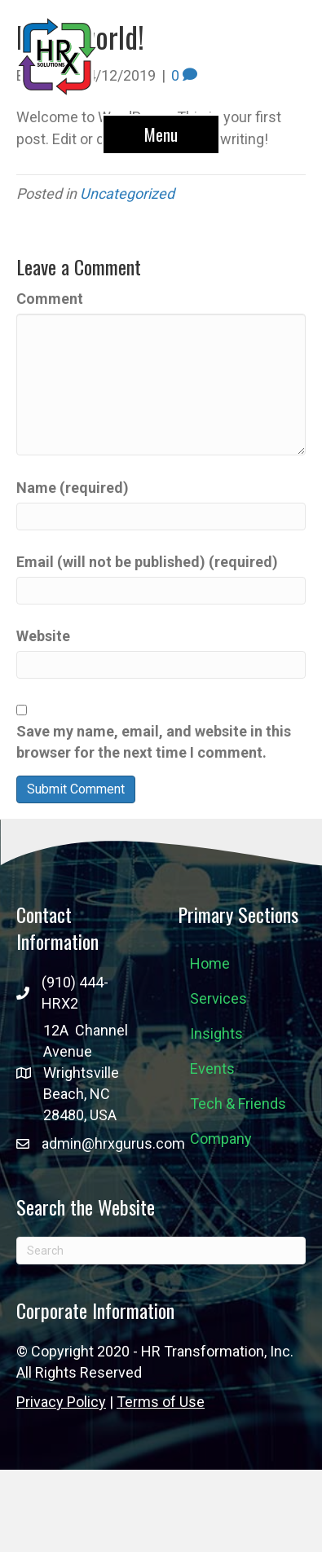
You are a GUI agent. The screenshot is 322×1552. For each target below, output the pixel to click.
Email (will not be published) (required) (147, 561)
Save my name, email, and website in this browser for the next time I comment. (153, 742)
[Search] (161, 1250)
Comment (49, 298)
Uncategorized (127, 193)
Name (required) (72, 487)
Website (43, 635)
